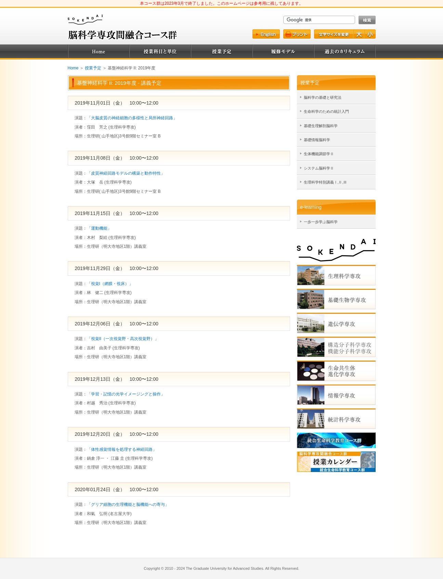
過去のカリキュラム (345, 51)
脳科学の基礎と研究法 (322, 97)
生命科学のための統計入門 (326, 111)
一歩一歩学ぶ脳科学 (321, 222)
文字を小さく (370, 34)
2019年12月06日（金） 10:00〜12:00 (116, 323)
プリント (297, 34)
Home (98, 51)
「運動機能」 (99, 228)
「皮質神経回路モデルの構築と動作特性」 (126, 173)
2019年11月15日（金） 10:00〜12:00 (116, 213)
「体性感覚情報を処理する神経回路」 (122, 449)
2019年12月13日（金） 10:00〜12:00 (116, 379)
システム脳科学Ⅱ (319, 168)
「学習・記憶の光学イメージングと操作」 (126, 394)
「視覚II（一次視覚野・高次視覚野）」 (123, 338)
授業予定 (221, 51)
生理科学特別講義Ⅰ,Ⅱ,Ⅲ (325, 182)
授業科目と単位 (160, 51)
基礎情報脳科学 (317, 140)
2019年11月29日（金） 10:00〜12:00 (116, 268)
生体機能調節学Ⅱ (319, 154)
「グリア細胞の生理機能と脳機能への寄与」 (128, 504)
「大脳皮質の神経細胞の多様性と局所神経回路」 (132, 118)
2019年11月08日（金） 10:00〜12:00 (116, 158)
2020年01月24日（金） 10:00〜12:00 (116, 489)
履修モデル (283, 51)
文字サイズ (333, 34)
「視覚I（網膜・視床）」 (110, 283)
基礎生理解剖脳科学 (321, 126)
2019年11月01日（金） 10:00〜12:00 (116, 103)
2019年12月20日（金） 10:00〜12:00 (116, 434)
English (266, 34)
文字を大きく (359, 34)
